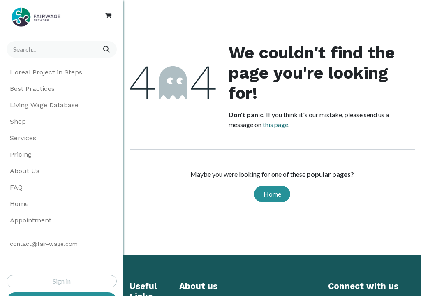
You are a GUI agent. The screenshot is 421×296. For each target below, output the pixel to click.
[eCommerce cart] (108, 15)
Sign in (62, 281)
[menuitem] (62, 72)
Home (272, 194)
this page (275, 124)
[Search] (105, 49)
